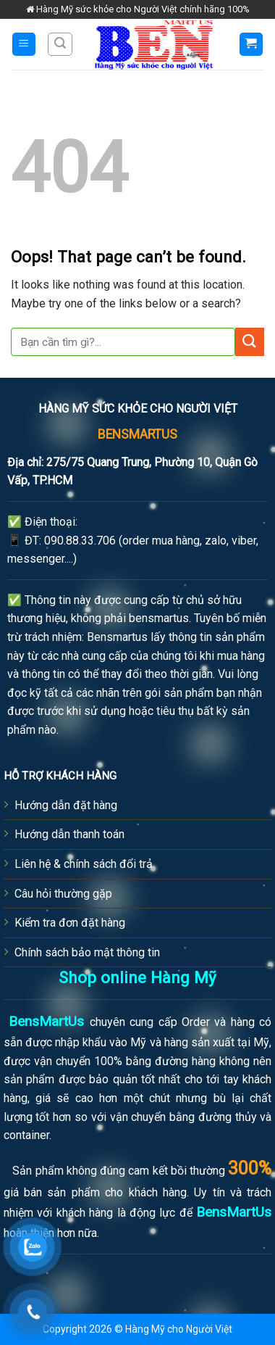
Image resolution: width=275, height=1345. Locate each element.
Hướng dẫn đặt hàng (65, 805)
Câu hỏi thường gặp (63, 894)
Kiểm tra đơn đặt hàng (69, 923)
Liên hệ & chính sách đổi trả (83, 864)
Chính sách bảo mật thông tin (87, 952)
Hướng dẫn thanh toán (69, 834)
